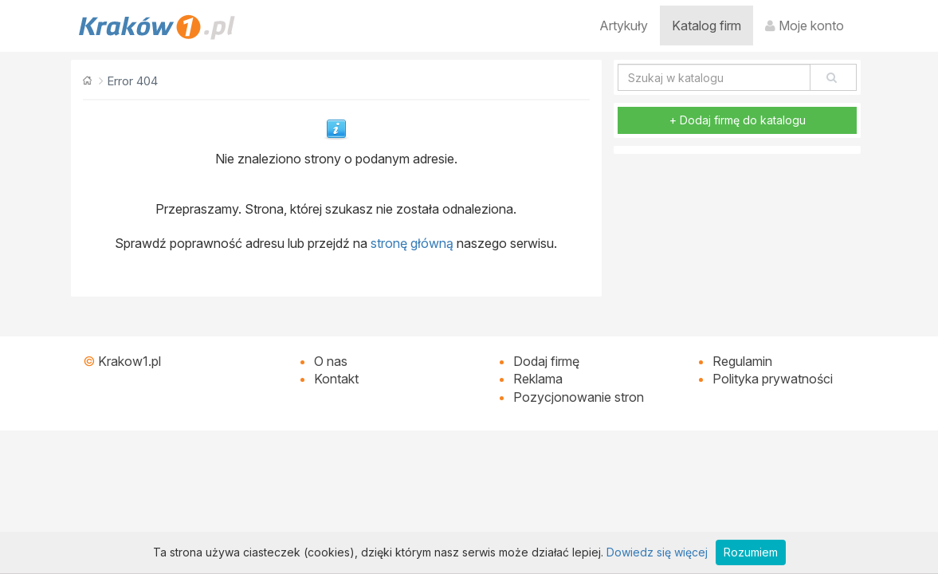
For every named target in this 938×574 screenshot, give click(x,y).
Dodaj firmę (546, 361)
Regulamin (742, 361)
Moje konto (804, 25)
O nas (330, 361)
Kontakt (336, 379)
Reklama (538, 379)
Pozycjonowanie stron (578, 397)
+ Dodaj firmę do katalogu (737, 120)
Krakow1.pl (129, 361)
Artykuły (623, 25)
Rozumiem (751, 552)
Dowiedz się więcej (657, 552)
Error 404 (132, 80)
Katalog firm (706, 25)
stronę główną (412, 243)
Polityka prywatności (772, 379)
